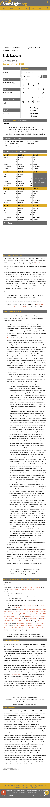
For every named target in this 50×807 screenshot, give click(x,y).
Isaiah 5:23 (31, 390)
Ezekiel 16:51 (28, 340)
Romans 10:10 (27, 464)
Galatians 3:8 (25, 445)
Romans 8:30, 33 (30, 441)
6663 (5, 143)
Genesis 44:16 (11, 372)
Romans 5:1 (27, 452)
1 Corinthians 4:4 (36, 393)
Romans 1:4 (33, 363)
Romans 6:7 (28, 406)
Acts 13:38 (16, 399)
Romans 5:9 (22, 459)
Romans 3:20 (13, 475)
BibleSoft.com (35, 574)
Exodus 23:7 (24, 390)
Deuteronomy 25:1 (15, 388)
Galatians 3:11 (31, 486)
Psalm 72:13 (42, 331)
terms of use (9, 785)
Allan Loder (34, 704)
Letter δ (15, 50)
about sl (25, 787)
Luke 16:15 (23, 416)
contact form (33, 792)
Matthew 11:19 (39, 356)
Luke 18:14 (39, 486)
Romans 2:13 (41, 420)
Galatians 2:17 (36, 468)
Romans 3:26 (15, 441)
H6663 (16, 587)
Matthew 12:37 (31, 429)
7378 (21, 143)
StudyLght (12, 3)
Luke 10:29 (42, 390)
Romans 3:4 (36, 365)
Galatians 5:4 (30, 484)
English (29, 48)
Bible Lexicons (17, 48)
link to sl (33, 787)
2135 (26, 141)
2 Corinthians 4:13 (38, 464)
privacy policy (20, 785)
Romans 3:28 (40, 450)
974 (11, 141)
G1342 (9, 92)
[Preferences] (48, 8)
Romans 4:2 (16, 427)
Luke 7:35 (32, 356)
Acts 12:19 (41, 561)
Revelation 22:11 (28, 369)
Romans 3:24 (29, 450)
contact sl (17, 787)
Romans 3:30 (17, 445)
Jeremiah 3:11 (11, 342)
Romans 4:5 (23, 441)
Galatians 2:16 (34, 452)
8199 (5, 146)
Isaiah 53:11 (35, 342)
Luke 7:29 (26, 420)
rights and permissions (36, 785)
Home (6, 48)
